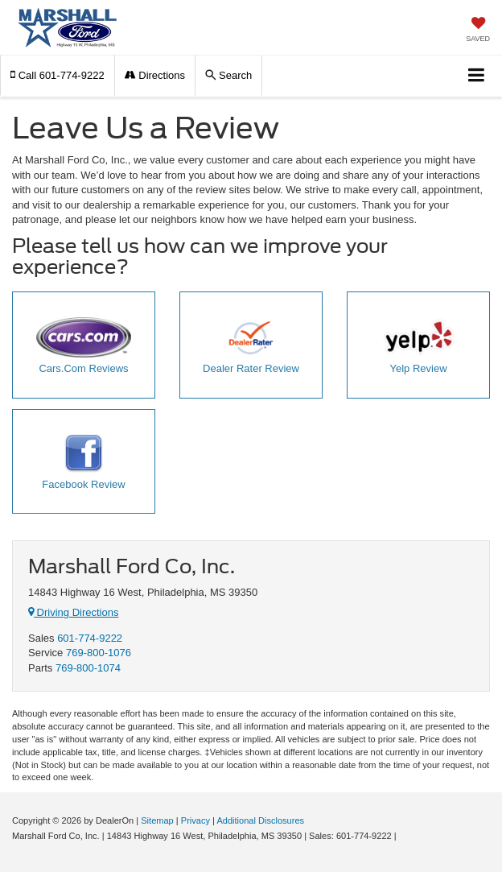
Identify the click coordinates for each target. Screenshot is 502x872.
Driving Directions (73, 612)
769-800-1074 (88, 668)
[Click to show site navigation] (476, 76)
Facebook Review (83, 462)
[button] (57, 75)
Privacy (195, 820)
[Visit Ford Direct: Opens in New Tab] (403, 836)
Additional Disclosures (260, 820)
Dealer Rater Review (251, 345)
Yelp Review (418, 345)
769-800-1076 (98, 653)
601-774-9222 (89, 638)
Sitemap (157, 820)
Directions (155, 75)
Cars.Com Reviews (83, 345)
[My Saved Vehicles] (478, 31)
